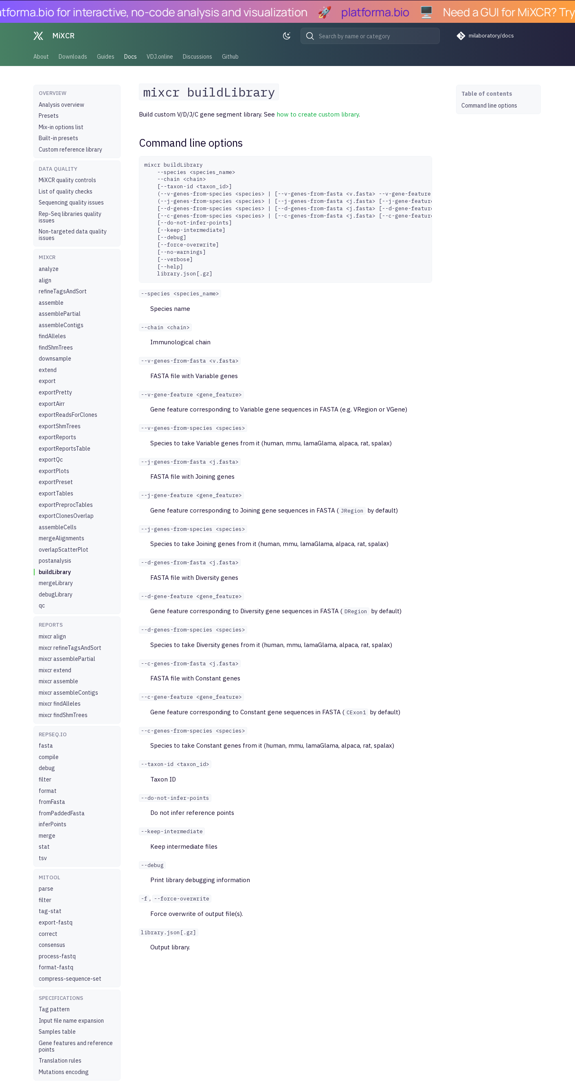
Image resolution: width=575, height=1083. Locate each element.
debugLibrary (55, 594)
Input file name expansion (71, 1020)
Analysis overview (61, 104)
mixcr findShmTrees (63, 715)
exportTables (56, 493)
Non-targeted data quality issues (73, 234)
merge (47, 835)
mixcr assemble (58, 681)
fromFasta (52, 802)
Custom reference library (70, 149)
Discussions (197, 56)
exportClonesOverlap (66, 516)
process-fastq (57, 956)
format (48, 791)
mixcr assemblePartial (67, 659)
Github (230, 56)
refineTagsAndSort (63, 291)
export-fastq (55, 922)
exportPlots (54, 471)
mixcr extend (55, 670)
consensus (52, 945)
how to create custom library (318, 114)
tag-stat (50, 911)
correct (48, 934)
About (41, 56)
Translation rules (60, 1060)
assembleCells (58, 527)
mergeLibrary (56, 583)
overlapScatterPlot (63, 549)
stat (44, 846)
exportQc (51, 459)
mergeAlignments (61, 538)
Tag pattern (54, 1009)
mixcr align (52, 636)
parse (46, 888)
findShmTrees (56, 347)
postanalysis (55, 560)
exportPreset (56, 482)
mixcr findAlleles (60, 703)
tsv (43, 858)
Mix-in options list (61, 127)
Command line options (489, 105)
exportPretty (55, 392)
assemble (51, 302)
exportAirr (52, 404)
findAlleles (52, 336)
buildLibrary (55, 572)
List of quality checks (65, 191)
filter (45, 779)
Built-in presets (58, 138)
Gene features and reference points (76, 1046)
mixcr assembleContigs (68, 692)
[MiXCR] (38, 36)
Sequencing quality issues (71, 202)
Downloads (73, 56)
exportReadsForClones (68, 415)
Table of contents (486, 93)
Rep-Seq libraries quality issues (70, 217)
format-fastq (56, 967)
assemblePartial (60, 313)
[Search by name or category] (370, 36)
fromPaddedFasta (62, 813)
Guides (105, 56)
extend (48, 370)
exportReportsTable (64, 448)
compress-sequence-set (70, 978)
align (45, 280)
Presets (49, 115)
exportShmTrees (60, 426)
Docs (130, 56)
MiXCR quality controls (67, 180)
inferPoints (52, 824)
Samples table (57, 1031)
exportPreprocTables (66, 505)
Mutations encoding (64, 1072)
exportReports (57, 437)
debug (47, 768)
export (47, 381)
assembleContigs (61, 325)
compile (49, 757)
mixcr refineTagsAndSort (70, 648)
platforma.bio (381, 11)
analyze (49, 269)
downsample (55, 358)
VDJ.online (160, 56)
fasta (46, 745)
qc (42, 605)
